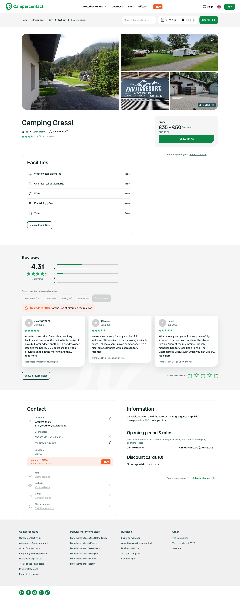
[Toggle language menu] (219, 7)
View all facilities (40, 225)
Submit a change (198, 154)
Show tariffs (186, 139)
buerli (171, 321)
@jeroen (105, 321)
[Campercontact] (24, 6)
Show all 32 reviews (35, 375)
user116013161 (42, 321)
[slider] (203, 375)
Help (208, 6)
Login (229, 6)
